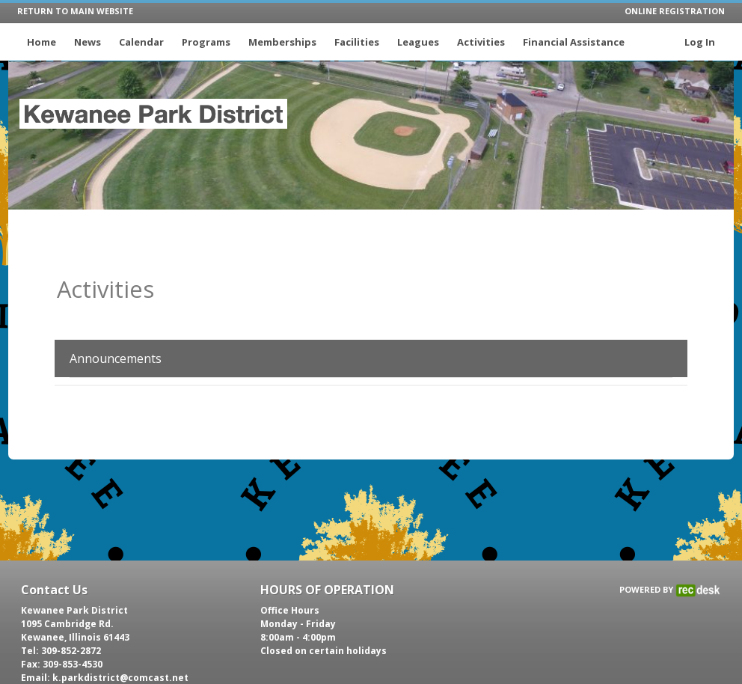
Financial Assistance (574, 42)
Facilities (356, 42)
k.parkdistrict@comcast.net (120, 677)
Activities (481, 42)
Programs (206, 42)
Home (41, 42)
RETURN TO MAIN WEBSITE (75, 10)
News (87, 42)
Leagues (418, 42)
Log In (699, 42)
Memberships (282, 42)
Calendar (141, 42)
